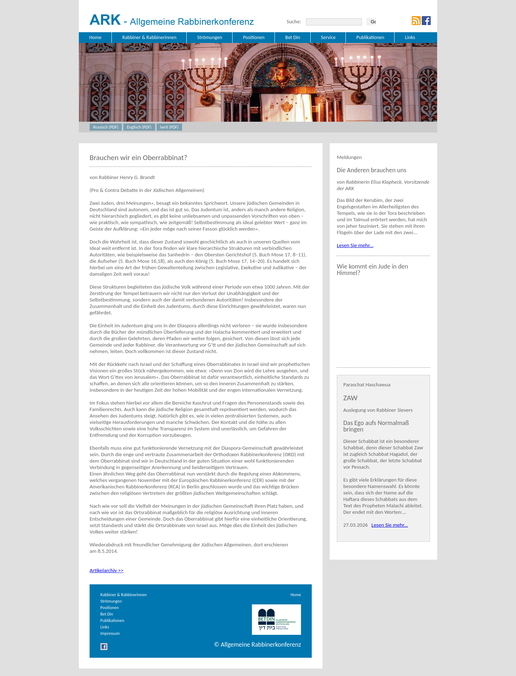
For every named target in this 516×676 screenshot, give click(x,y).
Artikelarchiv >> (106, 570)
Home (296, 594)
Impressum (110, 633)
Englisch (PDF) (139, 127)
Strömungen (111, 601)
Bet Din (106, 614)
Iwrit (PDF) (169, 127)
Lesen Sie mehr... (355, 245)
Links (104, 626)
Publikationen (112, 620)
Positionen (109, 607)
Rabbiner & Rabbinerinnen (123, 594)
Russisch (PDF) (105, 127)
